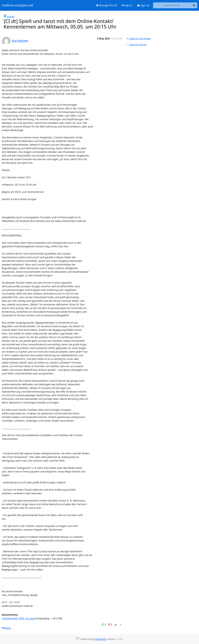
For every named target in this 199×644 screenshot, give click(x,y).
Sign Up (143, 5)
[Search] (194, 5)
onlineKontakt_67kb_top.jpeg (18, 618)
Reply (6, 628)
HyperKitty (100, 639)
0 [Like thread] (104, 624)
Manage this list (106, 5)
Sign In (127, 5)
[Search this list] (172, 5)
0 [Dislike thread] (110, 624)
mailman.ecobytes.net (17, 5)
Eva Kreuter (20, 41)
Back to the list (136, 44)
